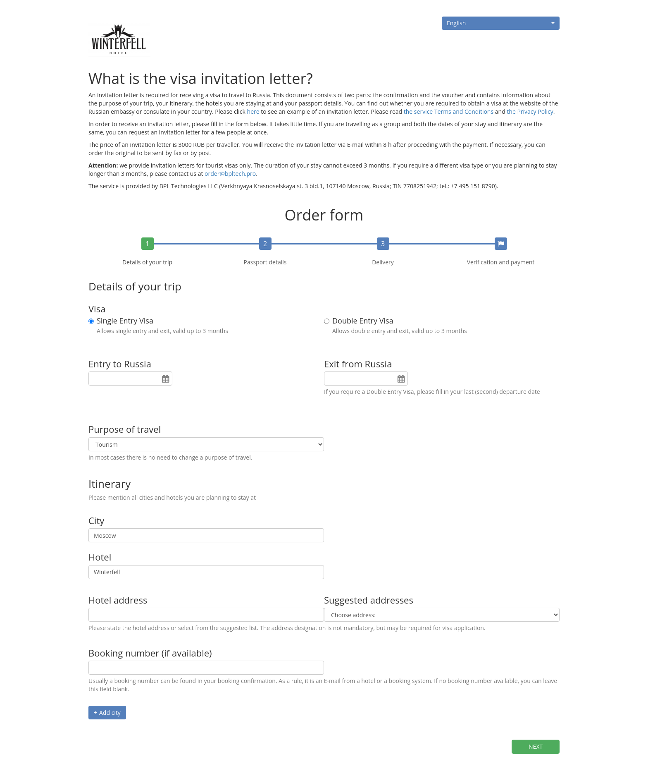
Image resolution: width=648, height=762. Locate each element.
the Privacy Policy (530, 111)
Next (536, 746)
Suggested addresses (368, 600)
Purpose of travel (124, 429)
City (96, 520)
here (253, 111)
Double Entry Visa (362, 321)
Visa (96, 308)
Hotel (99, 557)
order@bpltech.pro (230, 173)
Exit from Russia (358, 363)
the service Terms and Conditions (448, 111)
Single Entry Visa (125, 321)
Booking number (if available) (150, 653)
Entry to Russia (119, 363)
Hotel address (117, 600)
